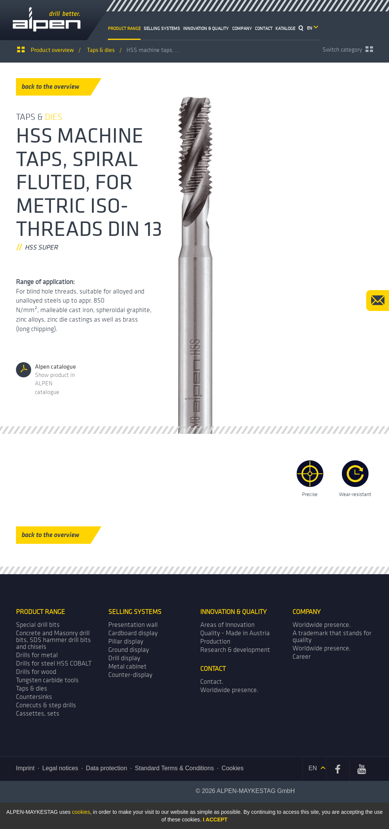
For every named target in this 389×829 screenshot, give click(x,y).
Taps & (101, 49)
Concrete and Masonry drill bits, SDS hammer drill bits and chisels (53, 640)
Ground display (128, 649)
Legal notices (60, 768)
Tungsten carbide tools (47, 680)
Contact (263, 28)
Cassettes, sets (37, 713)
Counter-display (130, 674)
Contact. (211, 681)
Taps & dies (31, 688)
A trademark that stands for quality (332, 636)
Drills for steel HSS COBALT (54, 663)
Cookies (232, 768)
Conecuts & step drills (46, 705)
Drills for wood (36, 671)
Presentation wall (133, 624)
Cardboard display (133, 633)
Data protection (106, 768)
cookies (81, 812)
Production (215, 641)
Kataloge (285, 28)
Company (242, 28)
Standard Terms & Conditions (174, 768)
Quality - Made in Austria (235, 633)
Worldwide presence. (322, 624)
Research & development (235, 649)
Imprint (25, 768)
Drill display (124, 658)
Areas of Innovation (227, 624)
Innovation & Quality (206, 28)
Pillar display (125, 641)
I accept (215, 819)
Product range (124, 28)
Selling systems (162, 28)
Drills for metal (37, 655)
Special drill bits (38, 624)
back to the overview (56, 86)
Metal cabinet (127, 666)
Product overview (52, 49)
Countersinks (34, 696)
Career (302, 656)
